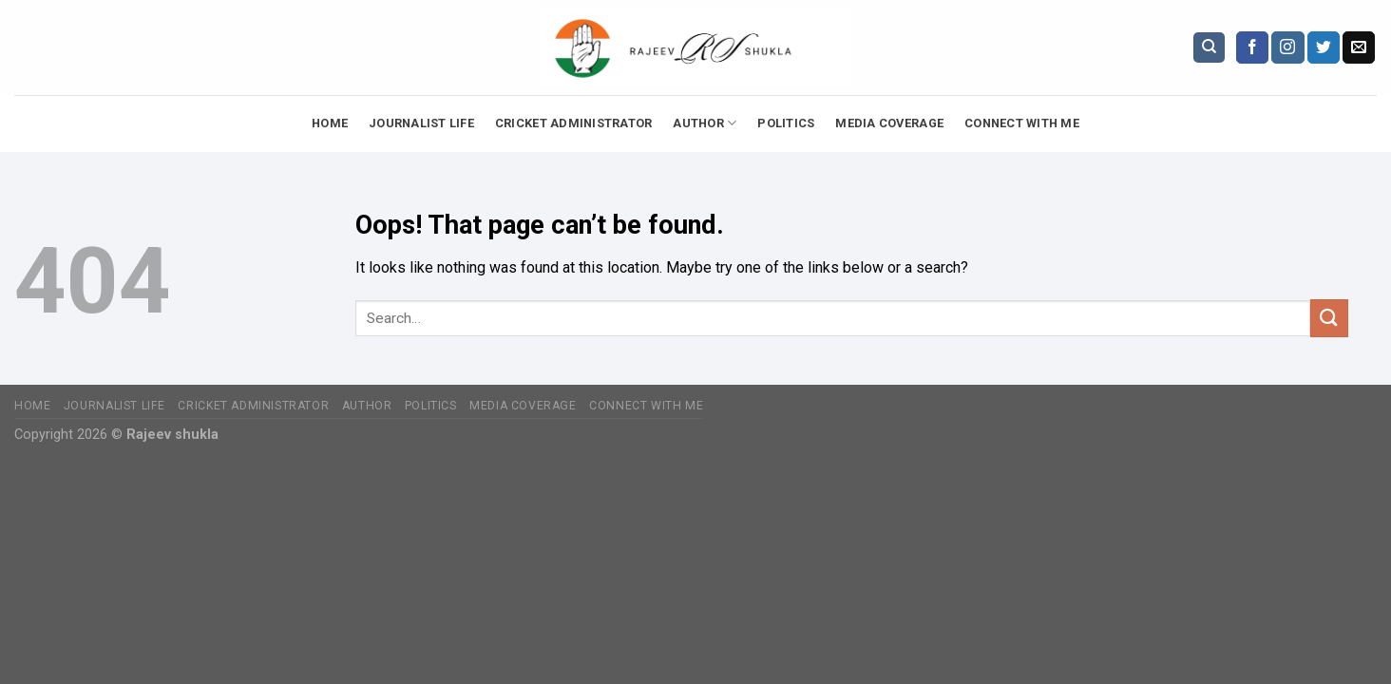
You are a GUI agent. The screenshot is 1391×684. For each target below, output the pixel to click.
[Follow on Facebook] (1252, 47)
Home (330, 123)
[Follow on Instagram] (1287, 47)
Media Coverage (889, 123)
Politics (785, 123)
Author (704, 123)
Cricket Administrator (573, 123)
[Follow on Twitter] (1323, 47)
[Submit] (1329, 317)
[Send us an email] (1359, 47)
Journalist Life (421, 123)
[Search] (1209, 48)
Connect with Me (1021, 123)
